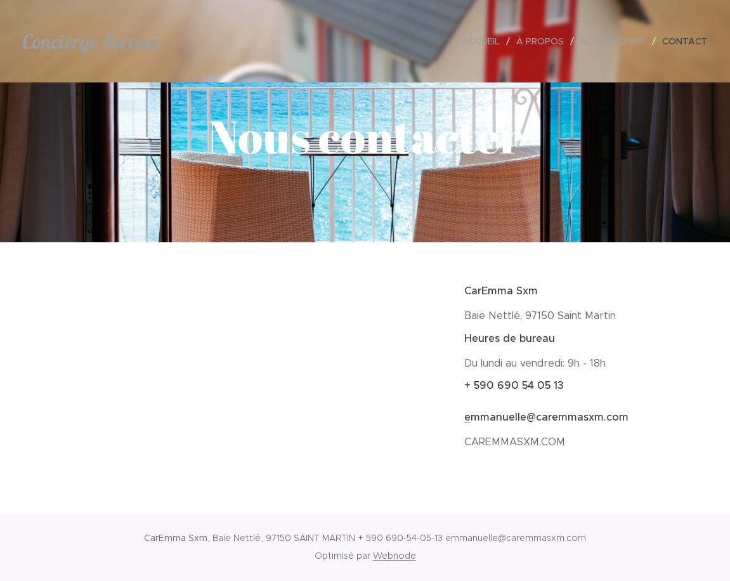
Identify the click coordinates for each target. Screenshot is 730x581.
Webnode (394, 555)
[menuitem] (484, 41)
